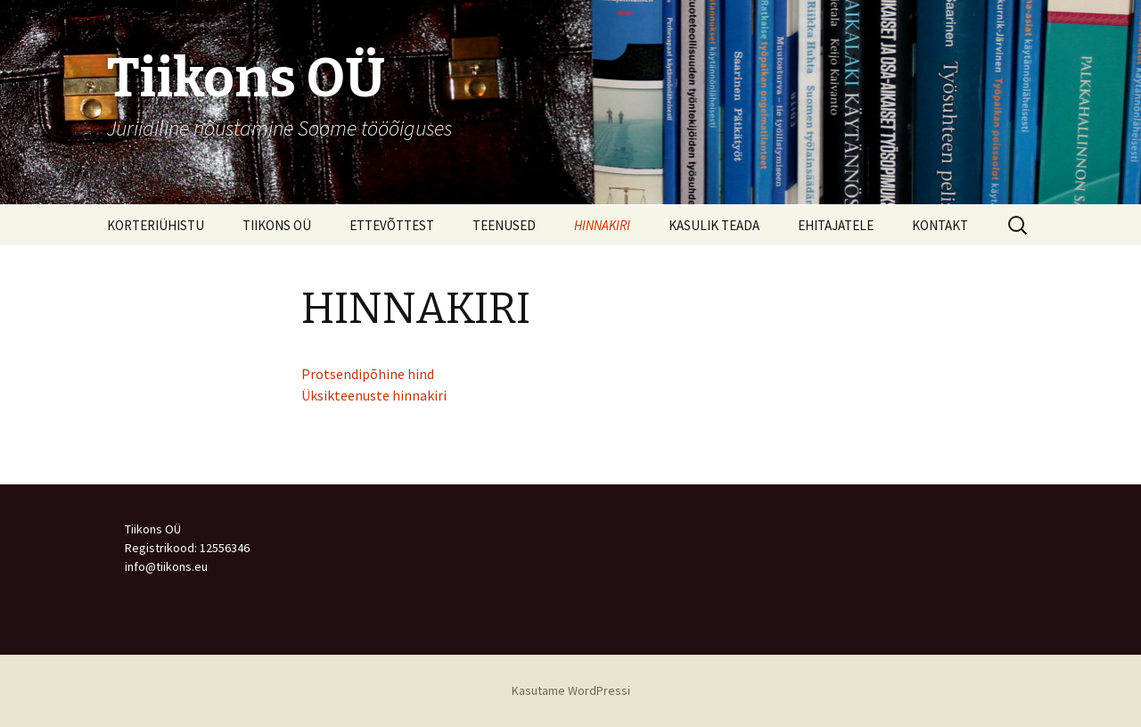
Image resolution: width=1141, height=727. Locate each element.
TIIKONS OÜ (276, 225)
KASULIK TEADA (714, 225)
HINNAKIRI (602, 225)
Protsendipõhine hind (367, 374)
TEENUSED (504, 225)
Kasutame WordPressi (571, 690)
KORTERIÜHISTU (155, 225)
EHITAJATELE (836, 225)
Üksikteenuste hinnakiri (374, 395)
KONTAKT (940, 225)
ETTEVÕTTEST (391, 225)
